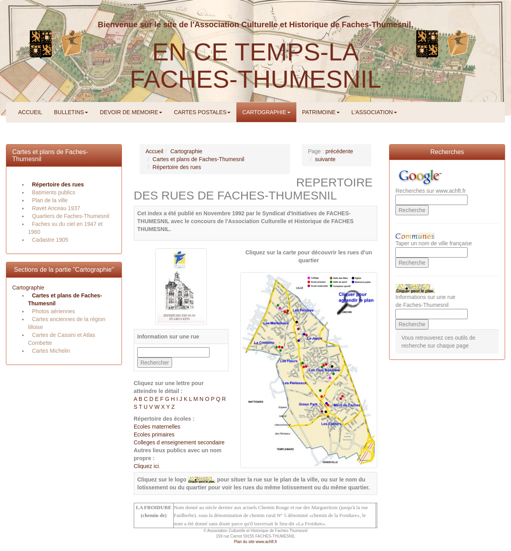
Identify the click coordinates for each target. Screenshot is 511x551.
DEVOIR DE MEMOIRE (131, 112)
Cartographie (28, 287)
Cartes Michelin (51, 351)
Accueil (154, 151)
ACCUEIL (30, 112)
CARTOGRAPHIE (266, 112)
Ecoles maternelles (157, 426)
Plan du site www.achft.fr (255, 542)
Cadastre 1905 (50, 240)
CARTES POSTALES (202, 112)
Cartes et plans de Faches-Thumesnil (199, 159)
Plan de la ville (49, 200)
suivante (325, 159)
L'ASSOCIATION (374, 112)
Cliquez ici (146, 466)
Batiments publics (53, 192)
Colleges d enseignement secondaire (179, 442)
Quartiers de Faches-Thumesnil (70, 216)
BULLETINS (71, 112)
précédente (339, 151)
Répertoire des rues (58, 184)
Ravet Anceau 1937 (56, 208)
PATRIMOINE (321, 112)
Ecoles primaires (154, 434)
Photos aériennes (53, 311)
